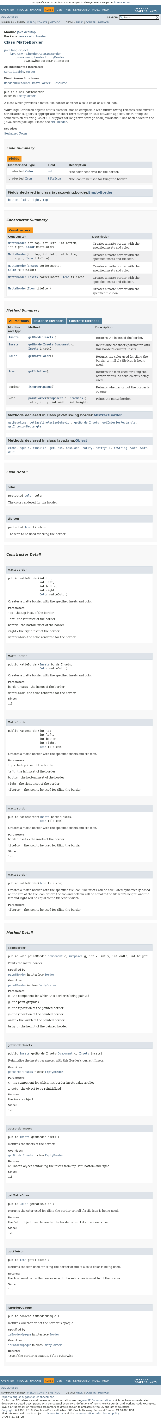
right (35, 199)
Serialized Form (15, 133)
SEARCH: (112, 17)
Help (105, 9)
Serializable (14, 71)
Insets (33, 265)
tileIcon (54, 178)
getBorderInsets (40, 337)
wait (133, 448)
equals (25, 448)
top (45, 199)
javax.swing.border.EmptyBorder (40, 57)
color (52, 171)
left (24, 199)
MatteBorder (17, 243)
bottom (13, 199)
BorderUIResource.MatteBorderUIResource (35, 83)
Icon (28, 178)
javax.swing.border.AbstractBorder (35, 53)
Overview (7, 9)
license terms (122, 2)
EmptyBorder (26, 96)
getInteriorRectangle (118, 422)
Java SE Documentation (96, 1400)
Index (96, 9)
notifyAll (103, 448)
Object (81, 441)
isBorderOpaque (39, 386)
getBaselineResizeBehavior (50, 422)
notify (87, 448)
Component (62, 344)
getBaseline (17, 422)
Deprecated (81, 9)
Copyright (7, 1410)
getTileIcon (37, 371)
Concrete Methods (84, 321)
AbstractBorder (107, 415)
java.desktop (26, 32)
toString (120, 448)
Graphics (76, 398)
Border (31, 71)
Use (59, 9)
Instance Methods (48, 321)
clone (12, 448)
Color (29, 171)
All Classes (9, 16)
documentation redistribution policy (97, 1413)
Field (31, 22)
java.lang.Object (16, 50)
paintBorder (37, 398)
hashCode (72, 448)
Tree (67, 9)
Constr (42, 22)
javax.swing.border (32, 36)
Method (55, 22)
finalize (39, 448)
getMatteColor (39, 356)
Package (36, 9)
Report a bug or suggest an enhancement (27, 1397)
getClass (56, 448)
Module (22, 9)
